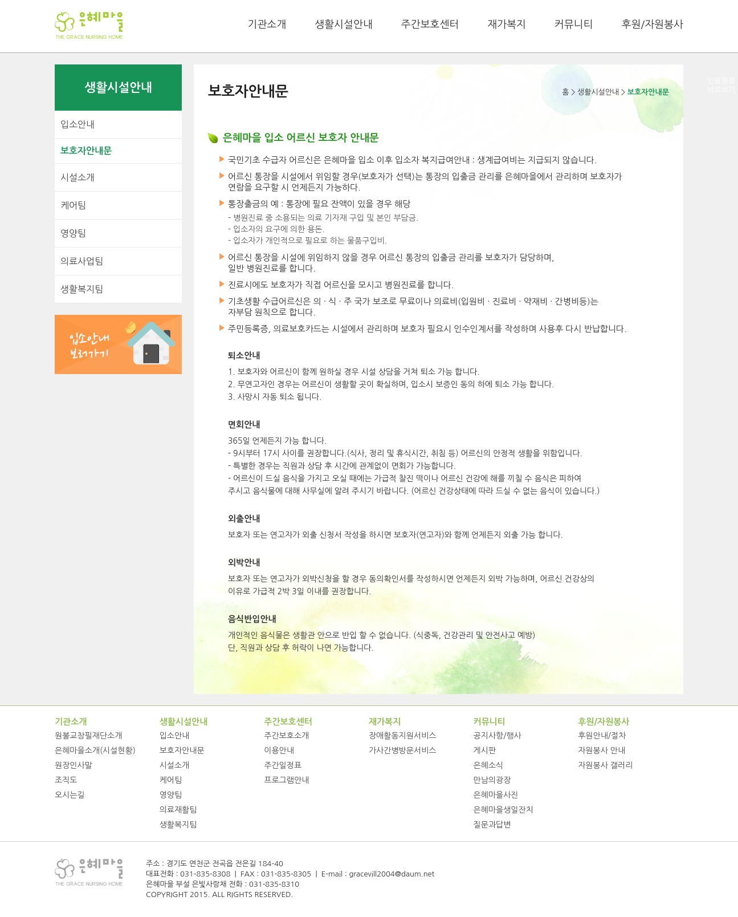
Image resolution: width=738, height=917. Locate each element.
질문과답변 (492, 825)
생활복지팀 (81, 289)
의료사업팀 (81, 261)
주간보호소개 (286, 736)
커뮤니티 (573, 24)
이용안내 (279, 750)
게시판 (485, 750)
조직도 (66, 780)
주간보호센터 (430, 24)
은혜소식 (489, 765)
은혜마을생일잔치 (503, 810)
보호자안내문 (86, 151)
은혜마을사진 (496, 795)
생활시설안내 (344, 24)
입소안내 (77, 124)
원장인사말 (73, 765)
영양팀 (73, 233)
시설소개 (77, 177)
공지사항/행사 (497, 736)
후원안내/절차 (602, 736)
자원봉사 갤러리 (605, 765)
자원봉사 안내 (601, 750)
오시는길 (70, 795)
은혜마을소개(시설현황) (95, 750)
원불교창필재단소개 (88, 736)
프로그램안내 (286, 780)
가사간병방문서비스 (402, 750)
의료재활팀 (178, 810)
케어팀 (73, 205)
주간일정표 (282, 765)
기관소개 (267, 24)
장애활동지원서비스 (402, 736)
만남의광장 (492, 780)
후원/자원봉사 (652, 24)
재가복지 (506, 24)
